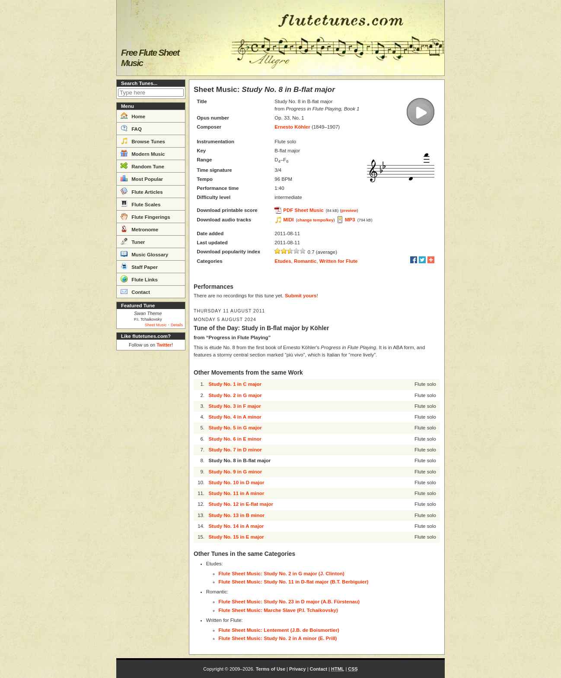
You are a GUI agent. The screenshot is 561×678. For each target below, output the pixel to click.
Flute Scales (140, 203)
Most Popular (142, 178)
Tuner (133, 241)
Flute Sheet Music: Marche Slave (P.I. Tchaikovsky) (278, 610)
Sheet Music (156, 325)
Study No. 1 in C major (234, 384)
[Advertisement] (150, 483)
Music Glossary (144, 253)
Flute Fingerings (145, 216)
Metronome (139, 228)
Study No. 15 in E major (236, 536)
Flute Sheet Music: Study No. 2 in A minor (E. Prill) (278, 638)
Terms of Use (270, 669)
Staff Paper (139, 266)
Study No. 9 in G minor (235, 471)
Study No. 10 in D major (236, 482)
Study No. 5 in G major (234, 427)
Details (177, 325)
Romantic (305, 261)
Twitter (164, 344)
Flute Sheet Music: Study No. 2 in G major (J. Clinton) (281, 573)
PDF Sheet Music (303, 210)
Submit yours (300, 295)
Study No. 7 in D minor (234, 449)
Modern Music (143, 153)
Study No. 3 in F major (234, 406)
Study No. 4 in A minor (234, 416)
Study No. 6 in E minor (234, 438)
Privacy (297, 669)
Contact (135, 291)
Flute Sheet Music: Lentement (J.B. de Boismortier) (279, 630)
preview (349, 210)
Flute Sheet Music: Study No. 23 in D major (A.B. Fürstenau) (289, 601)
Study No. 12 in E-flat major (240, 504)
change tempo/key (315, 220)
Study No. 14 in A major (236, 526)
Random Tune (142, 165)
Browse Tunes (143, 140)
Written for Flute (338, 261)
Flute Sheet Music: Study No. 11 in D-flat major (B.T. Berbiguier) (294, 581)
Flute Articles (142, 191)
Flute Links (139, 278)
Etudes (282, 261)
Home (133, 115)
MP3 (350, 219)
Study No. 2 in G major (234, 395)
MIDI (288, 219)
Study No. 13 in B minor (236, 515)
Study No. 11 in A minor (236, 493)
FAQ (131, 128)
